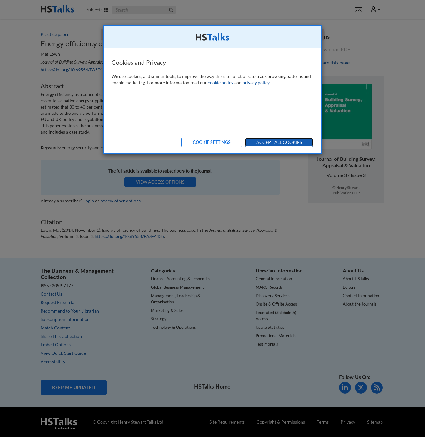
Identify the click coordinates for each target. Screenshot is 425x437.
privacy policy (255, 82)
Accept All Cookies (279, 142)
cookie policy (220, 82)
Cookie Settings (212, 142)
